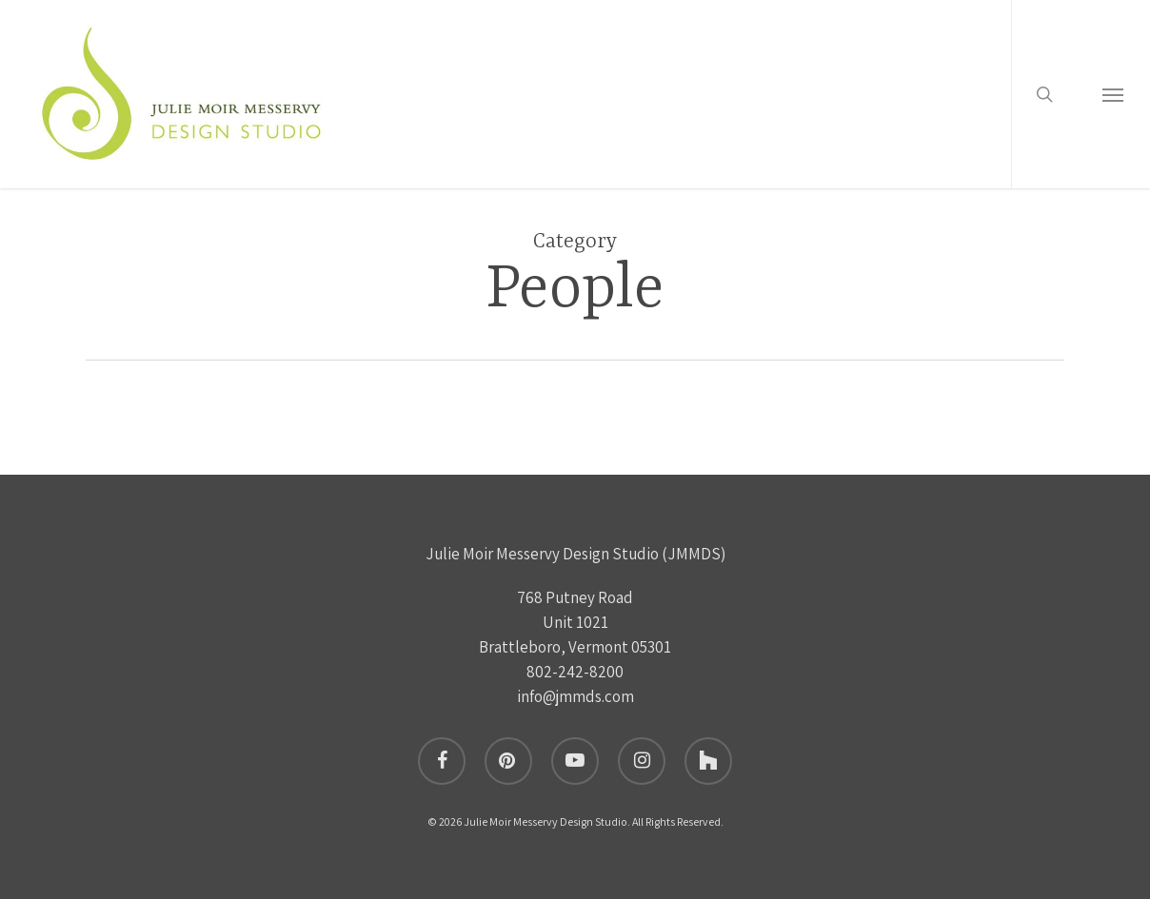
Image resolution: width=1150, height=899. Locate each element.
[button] (1112, 98)
